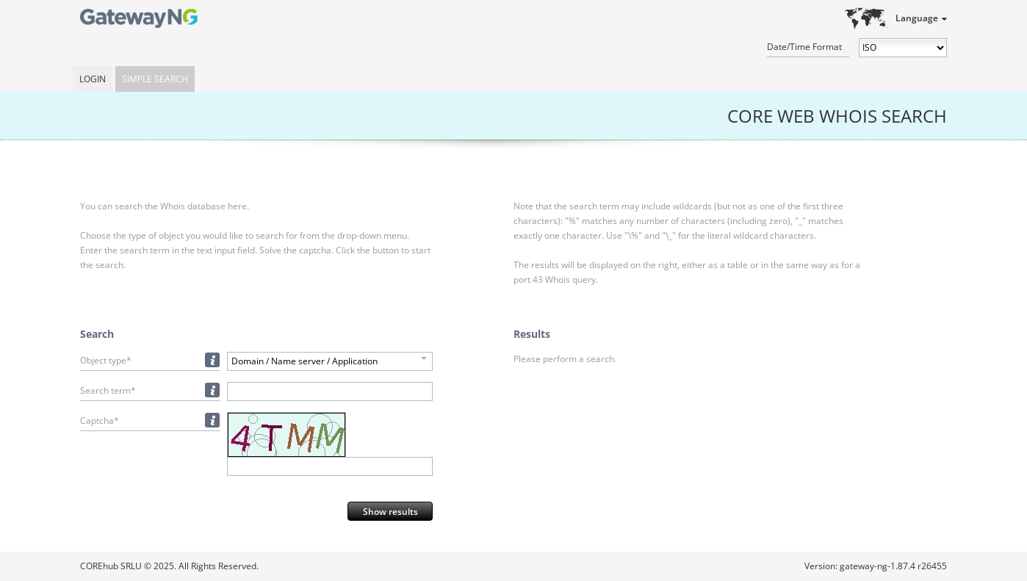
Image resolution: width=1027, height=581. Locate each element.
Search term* (108, 390)
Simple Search (155, 79)
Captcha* (99, 420)
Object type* (105, 360)
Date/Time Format (804, 46)
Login (92, 79)
